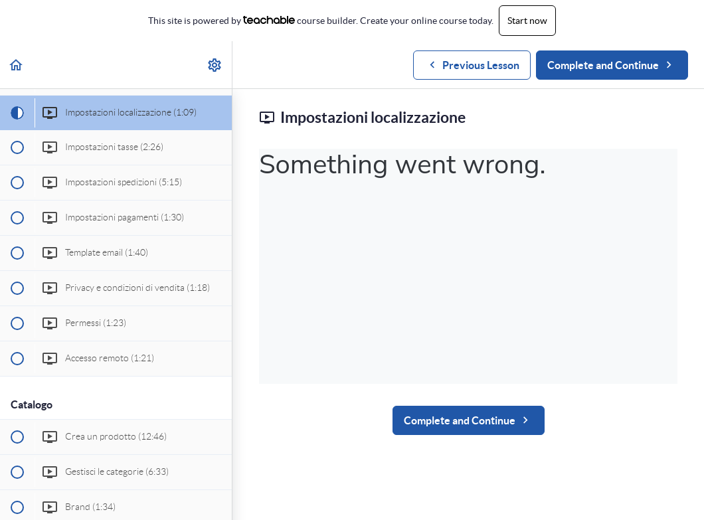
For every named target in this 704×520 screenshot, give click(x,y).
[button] (16, 64)
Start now (527, 20)
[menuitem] (215, 64)
